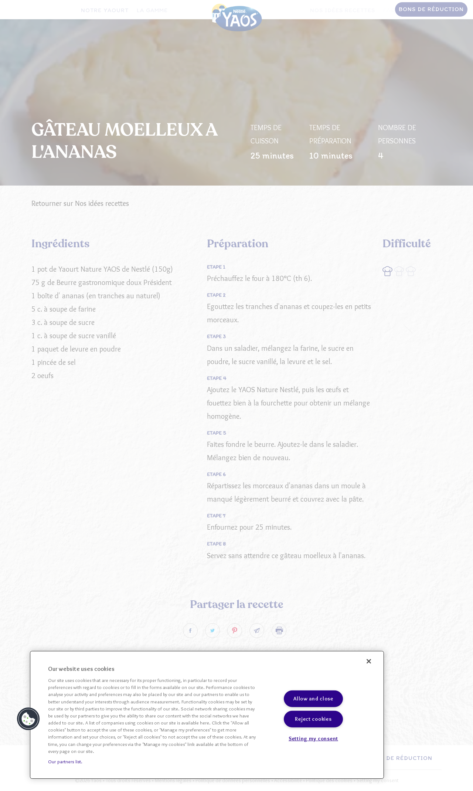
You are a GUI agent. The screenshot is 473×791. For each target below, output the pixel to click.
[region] (207, 715)
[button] (28, 719)
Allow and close (313, 698)
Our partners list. (65, 761)
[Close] (369, 661)
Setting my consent (313, 738)
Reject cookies (313, 719)
